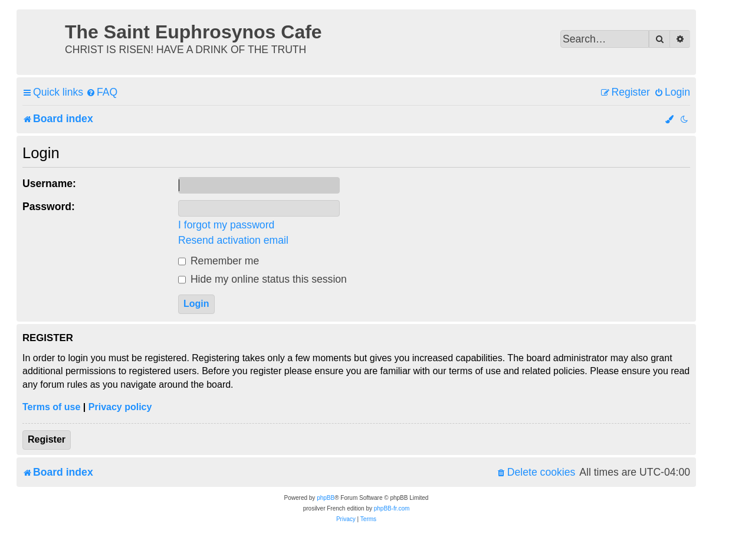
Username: (49, 183)
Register (46, 439)
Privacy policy (120, 407)
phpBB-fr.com (392, 508)
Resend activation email (233, 240)
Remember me (218, 261)
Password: (48, 206)
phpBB (325, 498)
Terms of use (51, 407)
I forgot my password (226, 225)
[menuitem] (101, 92)
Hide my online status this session (262, 279)
